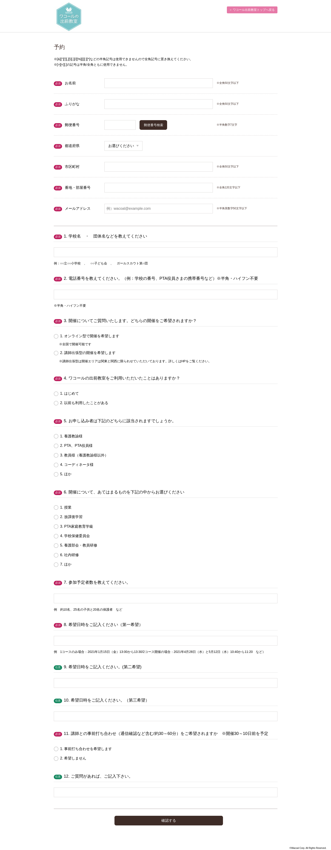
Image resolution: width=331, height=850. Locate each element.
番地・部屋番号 (78, 188)
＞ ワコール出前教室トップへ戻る (252, 9)
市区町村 (72, 167)
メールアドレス (78, 208)
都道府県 (72, 146)
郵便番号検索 (153, 125)
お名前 (70, 83)
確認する (168, 820)
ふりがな (72, 104)
